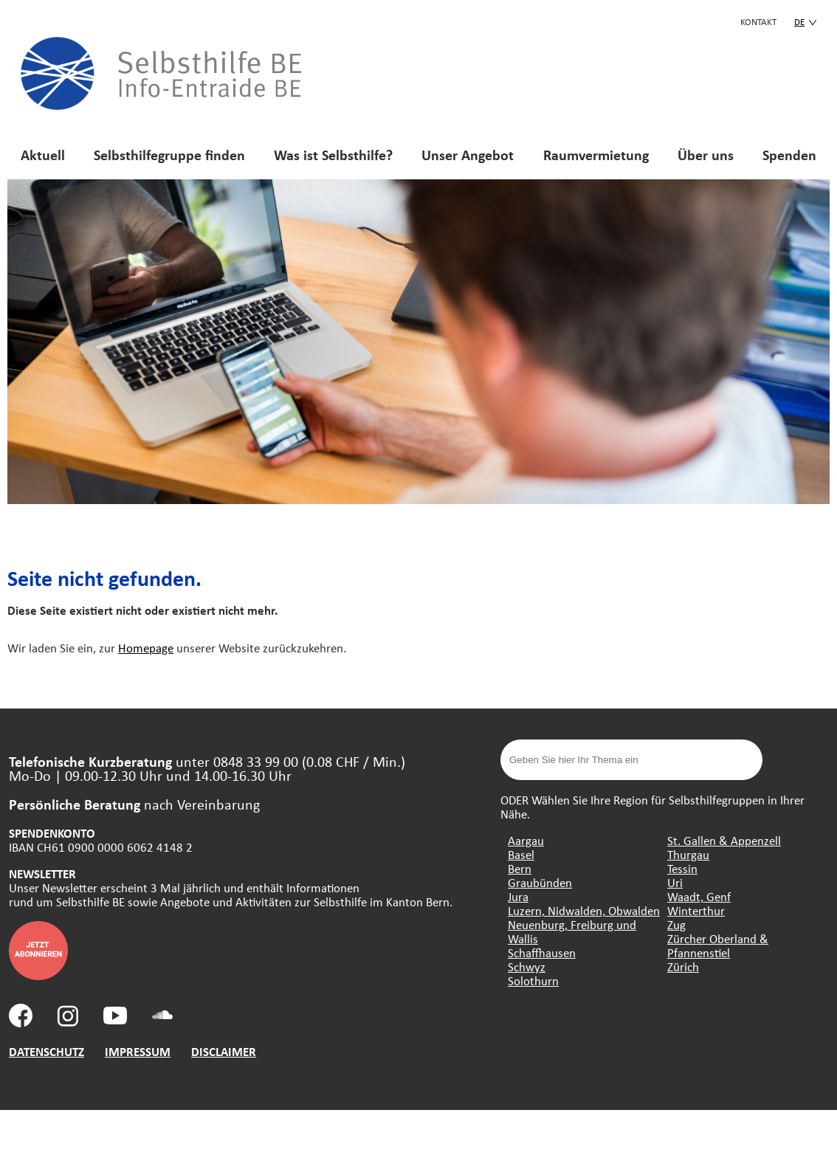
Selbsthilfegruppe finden (169, 155)
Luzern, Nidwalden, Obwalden (584, 910)
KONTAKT (758, 21)
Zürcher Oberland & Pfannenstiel (717, 945)
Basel (521, 854)
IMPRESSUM (137, 1051)
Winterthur (696, 910)
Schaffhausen (542, 952)
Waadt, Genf (699, 896)
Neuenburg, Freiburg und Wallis (572, 931)
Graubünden (540, 882)
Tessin (682, 868)
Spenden (789, 155)
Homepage (145, 647)
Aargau (526, 840)
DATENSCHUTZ (46, 1051)
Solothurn (533, 980)
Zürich (683, 966)
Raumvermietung (596, 155)
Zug (676, 924)
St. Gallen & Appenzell (724, 840)
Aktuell (43, 155)
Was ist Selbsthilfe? (333, 155)
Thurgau (688, 854)
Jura (518, 896)
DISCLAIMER (223, 1051)
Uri (675, 882)
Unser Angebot (467, 155)
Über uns (706, 155)
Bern (519, 868)
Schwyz (526, 966)
